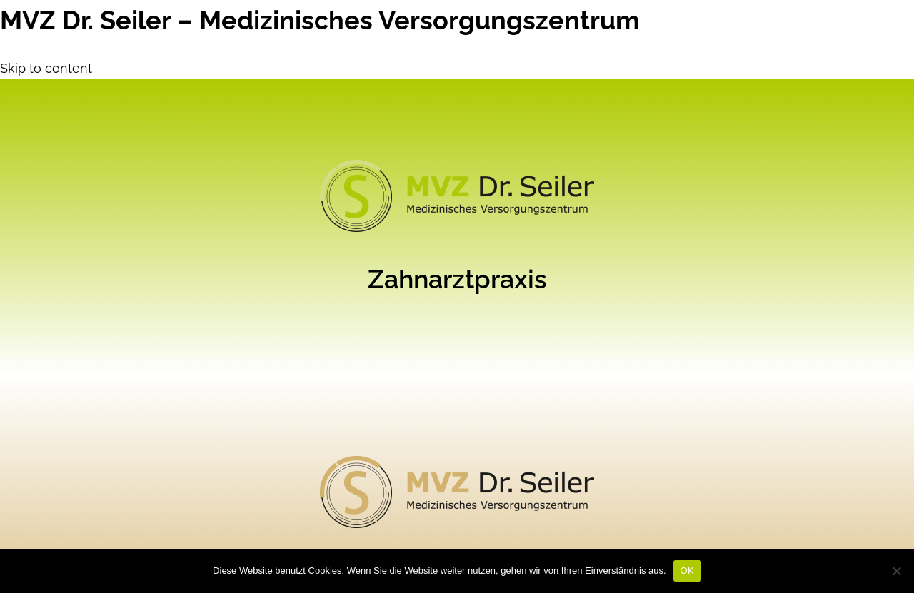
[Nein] (896, 571)
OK (687, 570)
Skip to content (46, 68)
